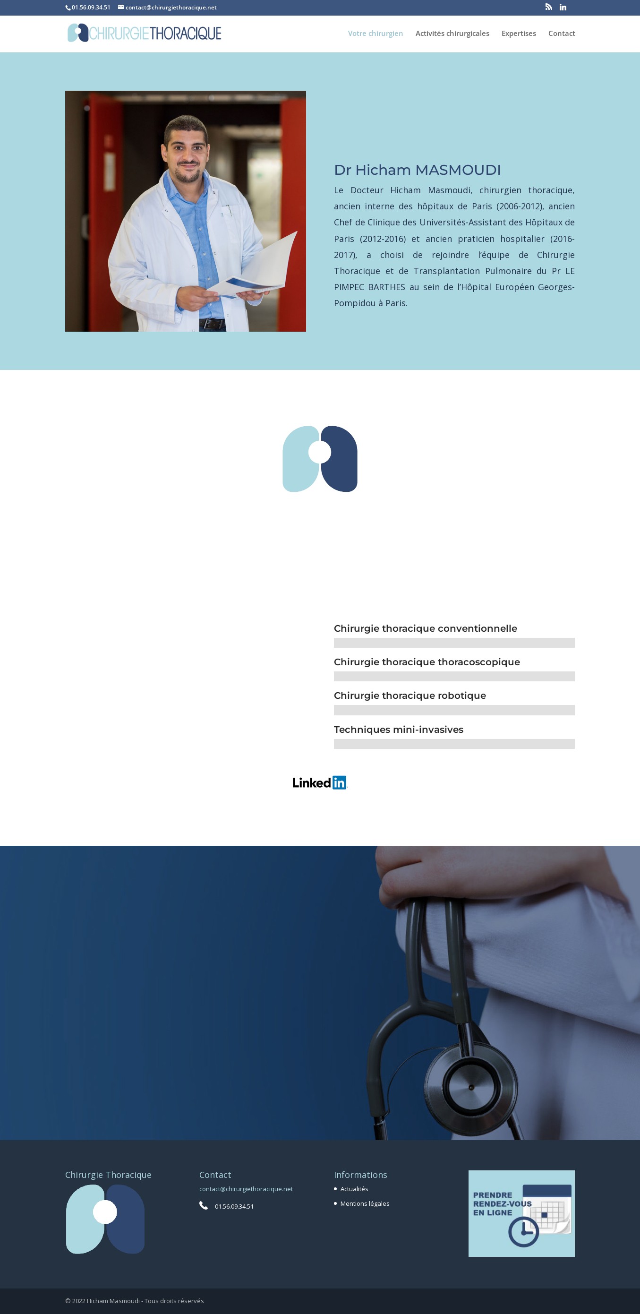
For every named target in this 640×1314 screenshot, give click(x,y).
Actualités (354, 1189)
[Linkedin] (563, 10)
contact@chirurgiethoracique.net (246, 1189)
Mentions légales (365, 1203)
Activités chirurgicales (452, 34)
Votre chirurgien (375, 34)
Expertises (519, 34)
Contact (561, 34)
